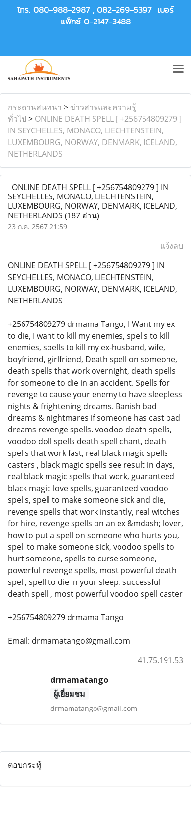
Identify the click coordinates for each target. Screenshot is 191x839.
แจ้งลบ (171, 245)
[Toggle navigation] (178, 69)
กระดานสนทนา (35, 107)
